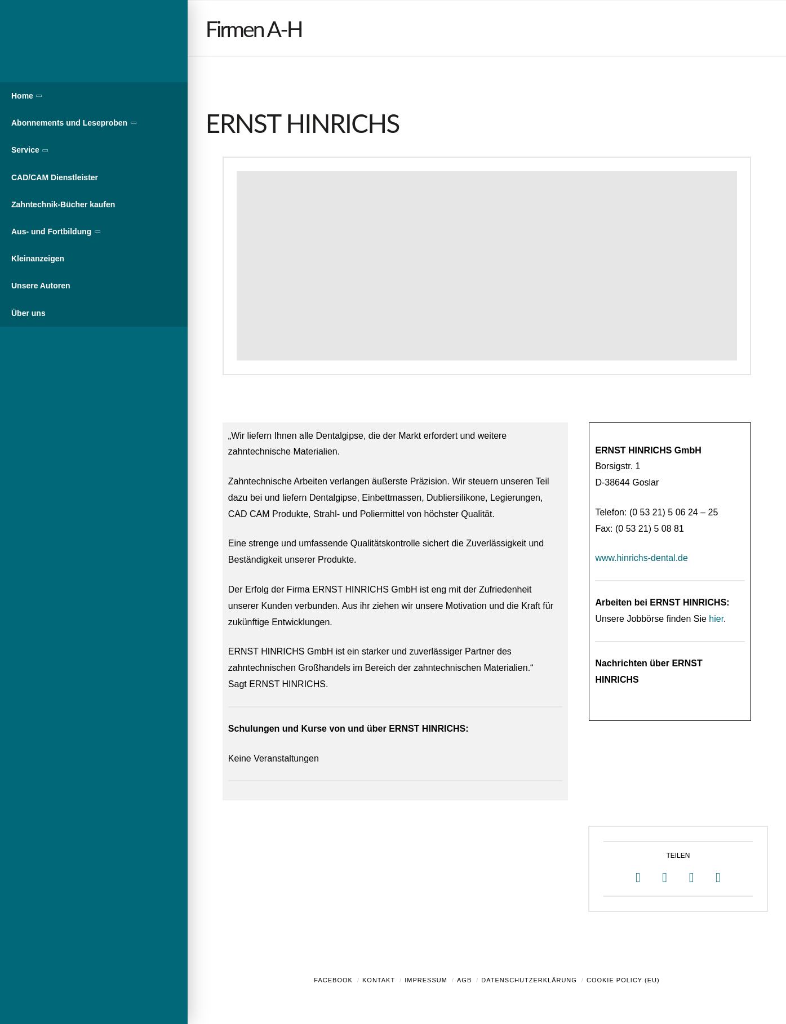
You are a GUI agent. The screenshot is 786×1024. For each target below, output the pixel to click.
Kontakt (378, 980)
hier (716, 619)
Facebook (333, 980)
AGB (464, 980)
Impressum (426, 980)
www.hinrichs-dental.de (641, 558)
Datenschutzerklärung (529, 980)
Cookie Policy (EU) (623, 980)
